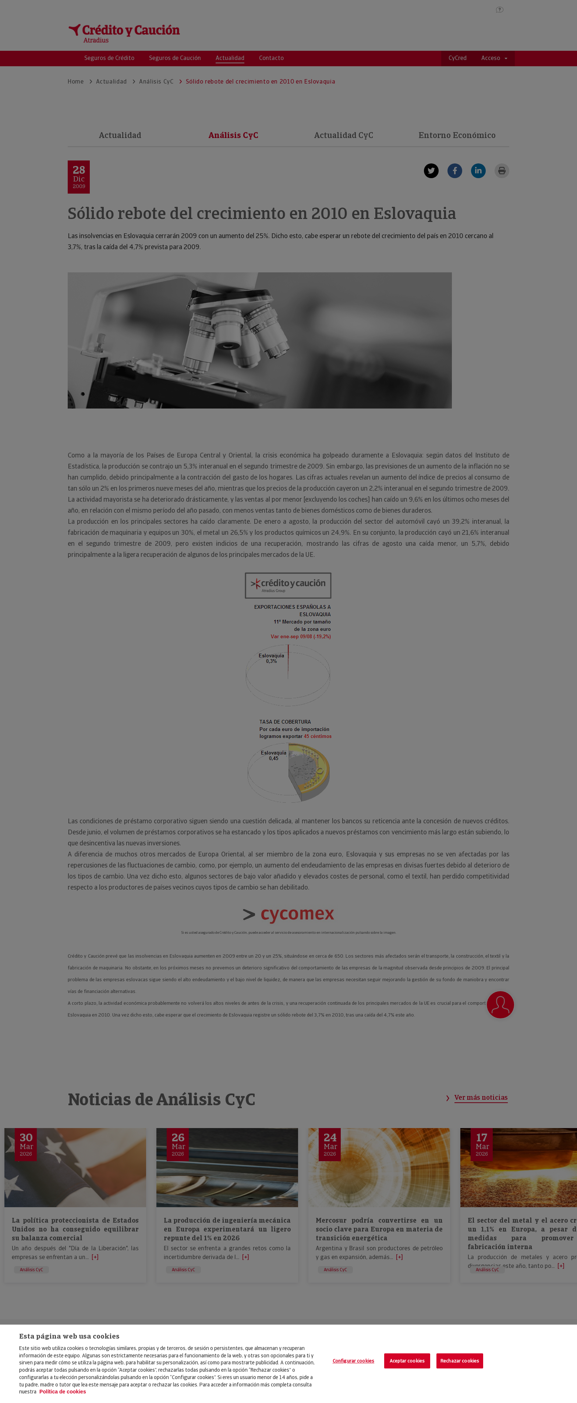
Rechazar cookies (459, 1361)
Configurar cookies (353, 1361)
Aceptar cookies (407, 1361)
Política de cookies (62, 1392)
